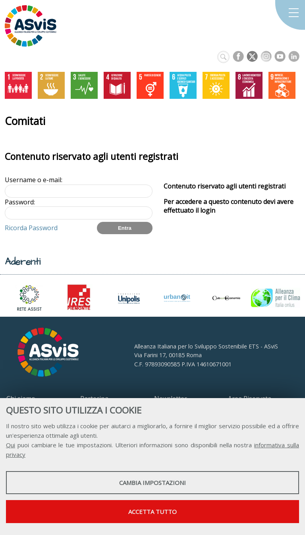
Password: (20, 202)
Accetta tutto (152, 512)
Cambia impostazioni (152, 483)
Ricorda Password (31, 227)
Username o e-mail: (33, 179)
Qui (10, 445)
